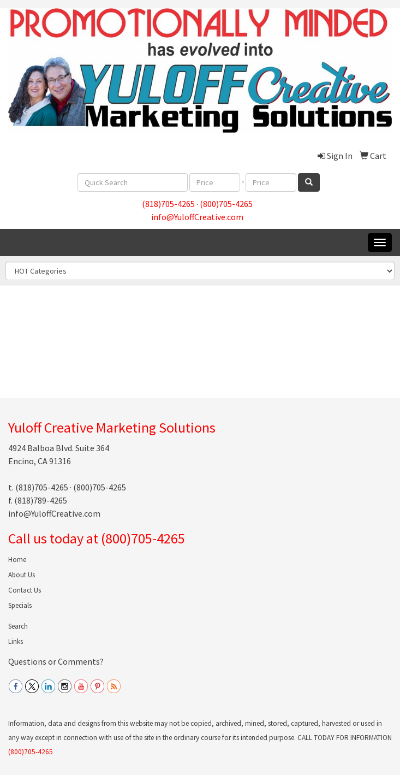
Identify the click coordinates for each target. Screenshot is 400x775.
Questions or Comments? (56, 661)
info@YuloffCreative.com (197, 216)
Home (17, 559)
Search (18, 626)
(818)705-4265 (168, 203)
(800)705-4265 (226, 203)
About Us (21, 574)
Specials (20, 605)
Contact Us (24, 590)
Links (15, 641)
